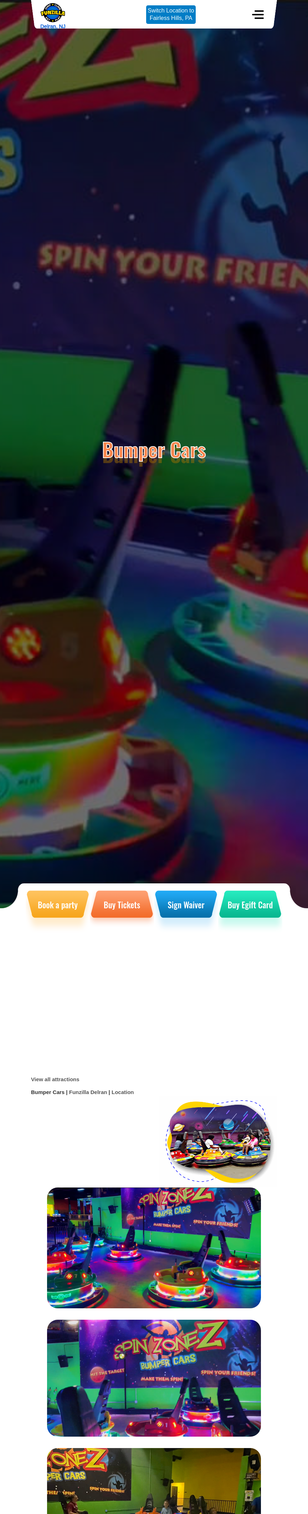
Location (123, 1092)
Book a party (58, 905)
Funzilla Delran (88, 1092)
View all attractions (55, 1079)
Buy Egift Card (250, 905)
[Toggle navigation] (258, 14)
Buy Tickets (122, 905)
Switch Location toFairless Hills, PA (171, 14)
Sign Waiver (186, 905)
